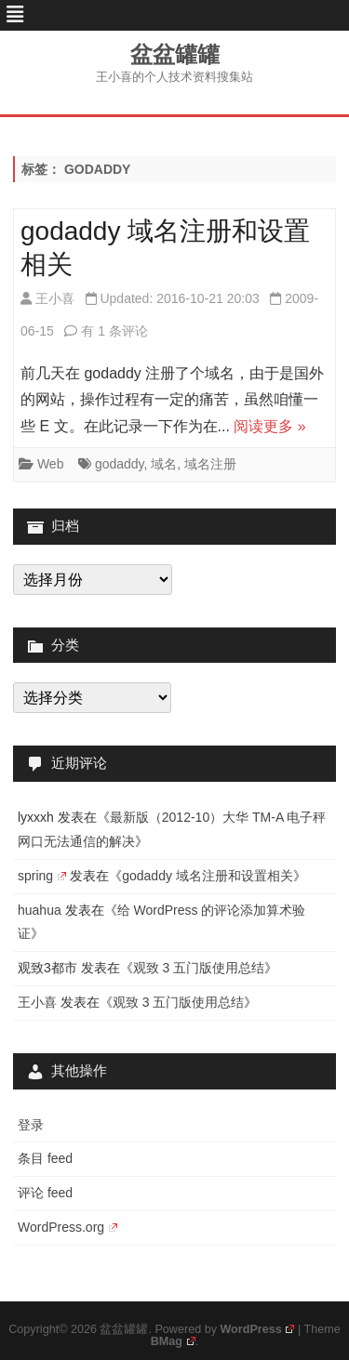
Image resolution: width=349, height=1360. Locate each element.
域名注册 (210, 463)
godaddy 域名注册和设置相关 (207, 875)
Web (50, 463)
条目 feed (45, 1158)
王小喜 (54, 298)
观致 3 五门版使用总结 (199, 967)
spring (42, 875)
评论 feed (45, 1192)
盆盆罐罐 (175, 55)
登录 (31, 1124)
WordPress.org (67, 1227)
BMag (173, 1341)
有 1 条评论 (114, 330)
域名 (164, 463)
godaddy (119, 463)
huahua (39, 910)
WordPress (257, 1329)
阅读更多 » (269, 426)
